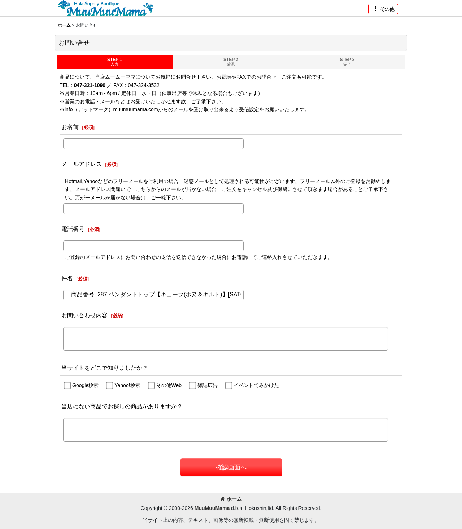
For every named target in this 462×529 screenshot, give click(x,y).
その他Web (169, 385)
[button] (383, 9)
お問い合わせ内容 (84, 315)
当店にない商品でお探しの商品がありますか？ (122, 406)
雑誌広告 (207, 385)
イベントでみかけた (256, 385)
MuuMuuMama (212, 508)
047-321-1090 (89, 85)
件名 (67, 278)
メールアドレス (81, 164)
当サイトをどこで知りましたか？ (104, 367)
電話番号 (72, 229)
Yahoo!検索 (127, 385)
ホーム (231, 499)
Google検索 (85, 385)
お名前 (70, 126)
